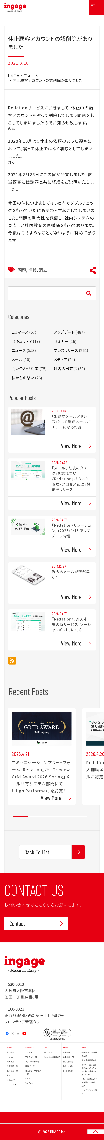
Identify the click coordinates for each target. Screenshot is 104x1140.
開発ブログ (29, 1066)
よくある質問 (68, 1070)
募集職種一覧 (68, 1057)
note (27, 1078)
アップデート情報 (32, 1061)
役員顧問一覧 (12, 1066)
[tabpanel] (42, 756)
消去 (43, 270)
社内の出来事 (65, 368)
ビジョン (10, 1057)
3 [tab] (50, 816)
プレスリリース (66, 350)
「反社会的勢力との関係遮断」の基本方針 (89, 1082)
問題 (22, 270)
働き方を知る (68, 1066)
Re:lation (48, 1052)
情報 (32, 270)
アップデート (64, 332)
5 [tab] (80, 816)
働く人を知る (68, 1061)
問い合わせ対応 (25, 368)
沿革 (8, 1075)
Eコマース (20, 332)
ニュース (31, 75)
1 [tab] (20, 816)
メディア (60, 359)
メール (17, 359)
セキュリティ (22, 341)
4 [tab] (65, 816)
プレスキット (12, 1084)
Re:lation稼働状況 (52, 1057)
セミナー (61, 341)
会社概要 (10, 1052)
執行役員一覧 (12, 1070)
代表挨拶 (10, 1061)
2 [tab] (35, 816)
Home (13, 75)
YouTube (29, 1083)
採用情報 (66, 1052)
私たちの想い (23, 377)
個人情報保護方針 (89, 1060)
